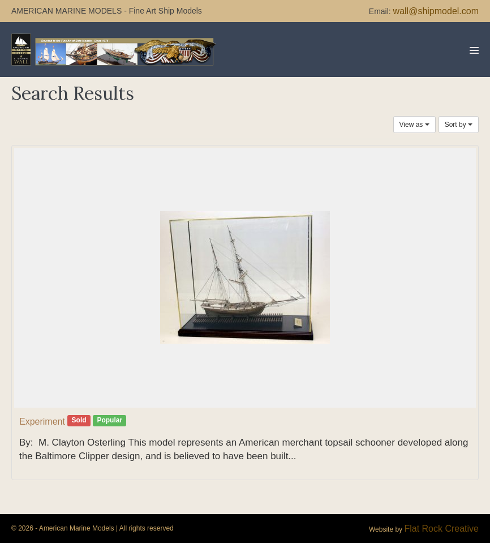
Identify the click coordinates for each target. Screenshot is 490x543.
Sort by (458, 125)
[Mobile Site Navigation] (474, 50)
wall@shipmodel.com (436, 11)
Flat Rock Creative (441, 528)
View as (414, 125)
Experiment (42, 421)
